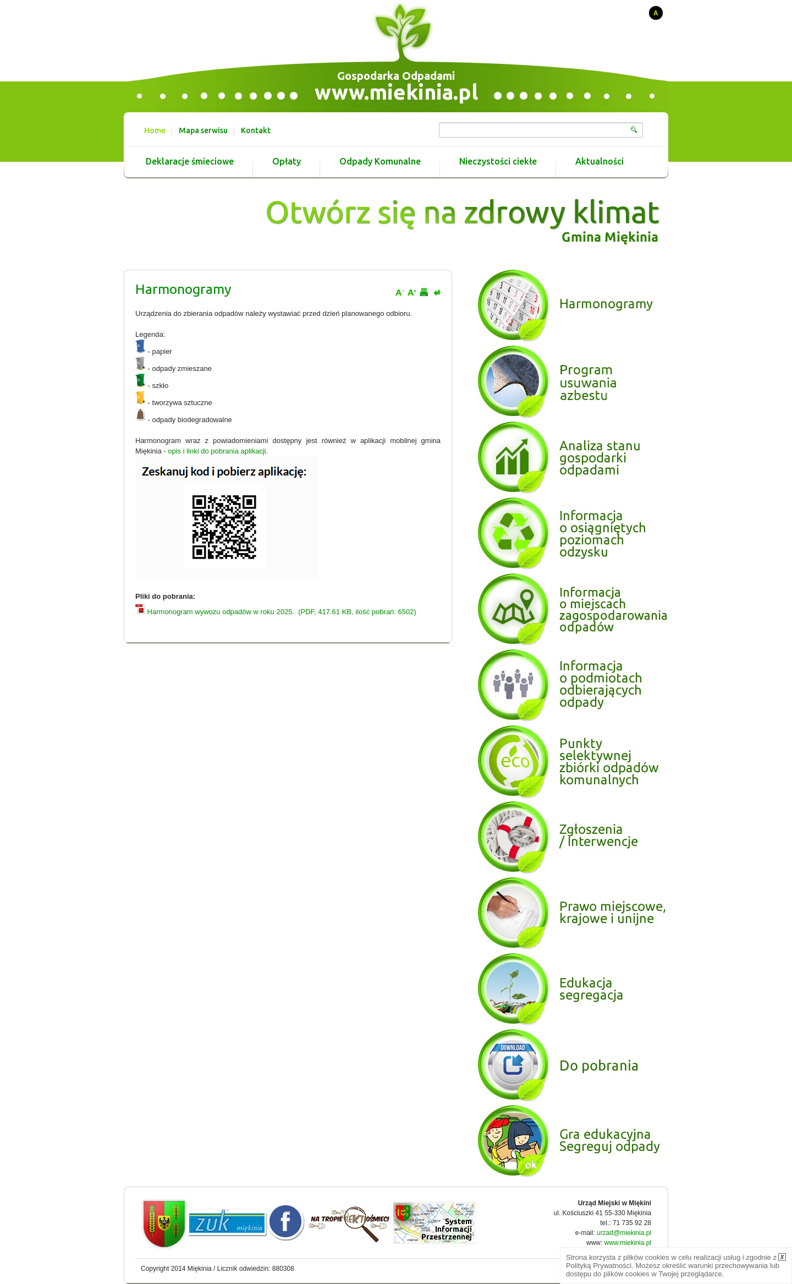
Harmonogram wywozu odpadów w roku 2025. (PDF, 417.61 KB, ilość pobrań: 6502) (275, 612)
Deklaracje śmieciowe (190, 161)
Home (155, 130)
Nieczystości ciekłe (498, 161)
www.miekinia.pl (396, 91)
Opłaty (286, 161)
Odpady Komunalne (380, 161)
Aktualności (599, 161)
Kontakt (256, 130)
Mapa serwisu (203, 130)
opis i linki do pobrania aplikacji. (218, 451)
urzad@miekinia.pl (624, 1233)
